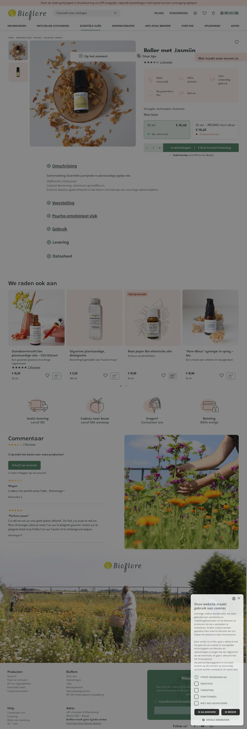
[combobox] (234, 598)
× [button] (238, 598)
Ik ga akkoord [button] (207, 712)
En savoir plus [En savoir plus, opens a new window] (230, 669)
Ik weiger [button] (230, 712)
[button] (217, 720)
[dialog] (217, 659)
